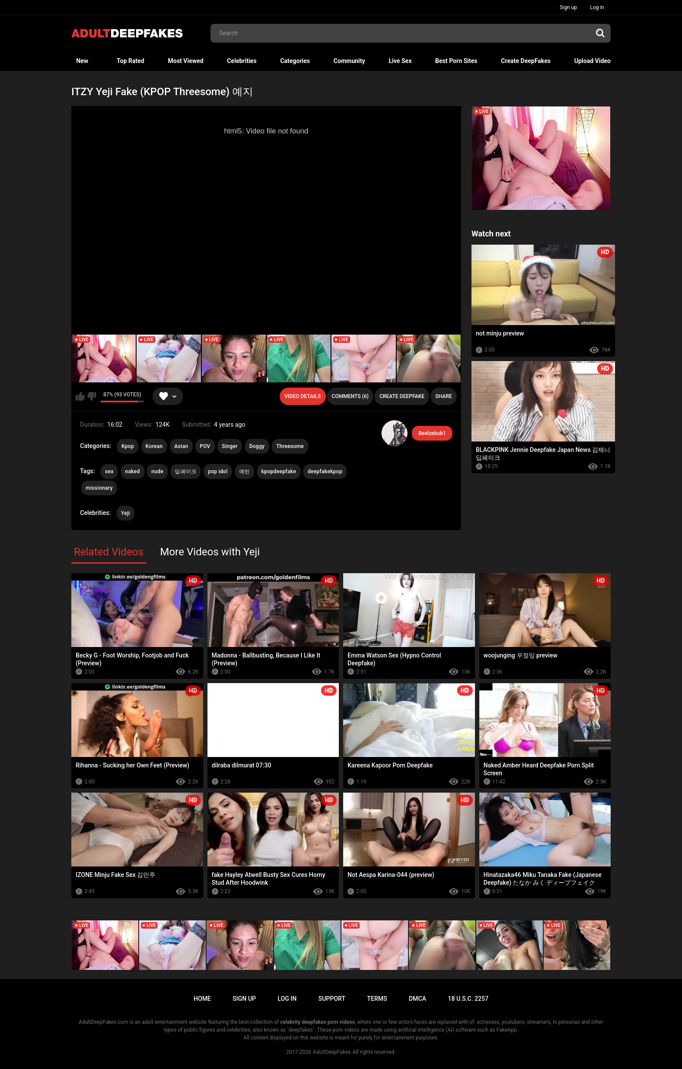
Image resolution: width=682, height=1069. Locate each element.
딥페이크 (185, 471)
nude (157, 471)
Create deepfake (401, 396)
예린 (244, 471)
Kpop (127, 446)
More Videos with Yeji (210, 552)
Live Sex (400, 60)
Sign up (568, 7)
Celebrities (242, 60)
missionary (99, 488)
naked (132, 471)
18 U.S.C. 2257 (468, 998)
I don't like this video (91, 396)
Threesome (290, 446)
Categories (295, 60)
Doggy (257, 446)
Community (349, 60)
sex (109, 471)
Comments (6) (350, 396)
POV (205, 446)
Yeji (125, 513)
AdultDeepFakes (332, 1052)
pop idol (217, 471)
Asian (181, 446)
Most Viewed (186, 60)
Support (331, 998)
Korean (154, 446)
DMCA (417, 998)
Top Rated (130, 60)
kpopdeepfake (278, 471)
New (82, 60)
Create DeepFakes (526, 60)
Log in (597, 7)
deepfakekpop (325, 471)
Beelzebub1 (432, 433)
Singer (229, 446)
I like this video (80, 396)
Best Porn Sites (456, 60)
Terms (377, 998)
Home (202, 998)
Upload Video (592, 60)
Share (443, 396)
